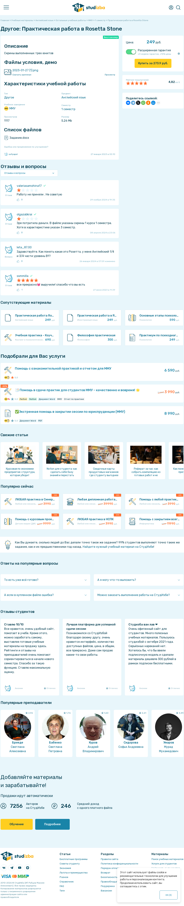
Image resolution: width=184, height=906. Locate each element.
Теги (62, 890)
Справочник (67, 881)
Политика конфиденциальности (119, 863)
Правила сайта (109, 859)
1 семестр (68, 109)
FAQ (62, 886)
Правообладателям (112, 881)
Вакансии (106, 890)
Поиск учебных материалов (167, 859)
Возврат (105, 872)
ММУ (9, 108)
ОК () (169, 895)
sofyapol (11, 154)
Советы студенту (70, 863)
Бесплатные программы (74, 859)
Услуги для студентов (164, 863)
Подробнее (52, 824)
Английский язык (73, 97)
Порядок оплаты (110, 868)
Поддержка (108, 886)
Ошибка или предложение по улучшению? (26, 147)
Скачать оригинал (21, 74)
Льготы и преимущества (74, 872)
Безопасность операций (115, 877)
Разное (64, 877)
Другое (9, 97)
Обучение (17, 824)
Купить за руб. (153, 63)
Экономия (65, 868)
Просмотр (110, 74)
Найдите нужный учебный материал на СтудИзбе (118, 546)
